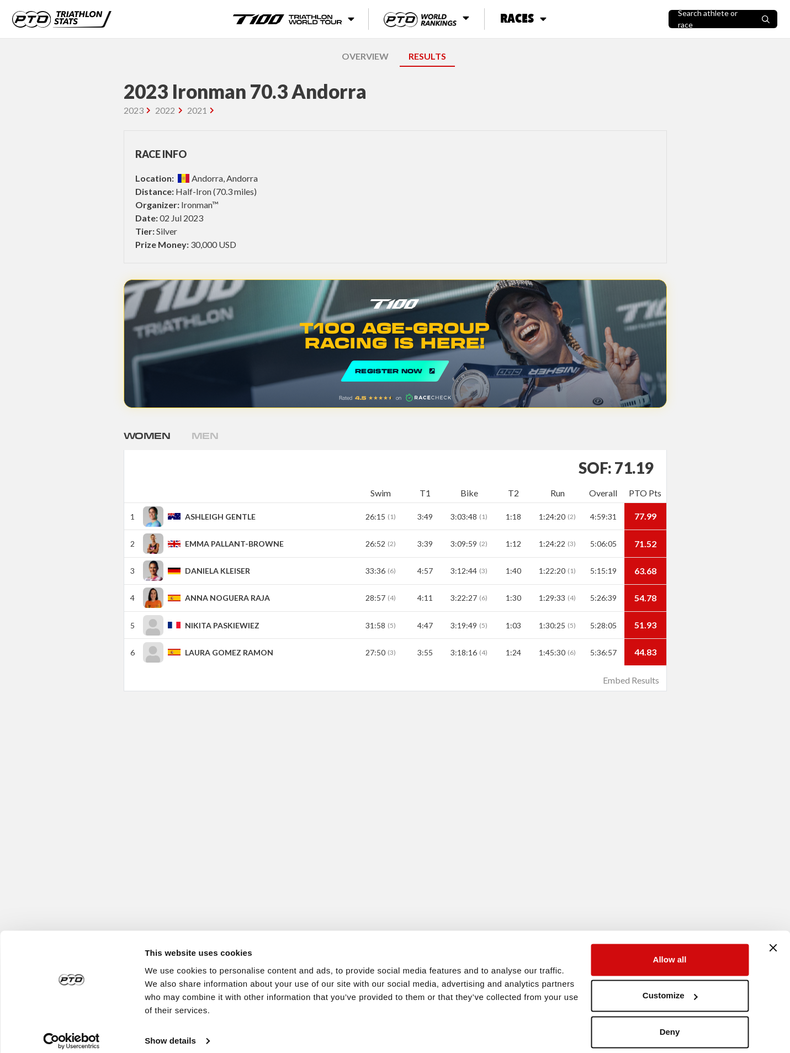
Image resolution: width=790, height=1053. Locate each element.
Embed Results (631, 680)
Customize (670, 986)
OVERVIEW (365, 56)
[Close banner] (773, 938)
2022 (165, 110)
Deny (670, 1022)
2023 (134, 110)
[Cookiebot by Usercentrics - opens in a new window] (71, 1031)
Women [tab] (148, 436)
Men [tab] (208, 436)
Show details (170, 1031)
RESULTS (427, 56)
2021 (197, 110)
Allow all (670, 950)
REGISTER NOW (395, 343)
